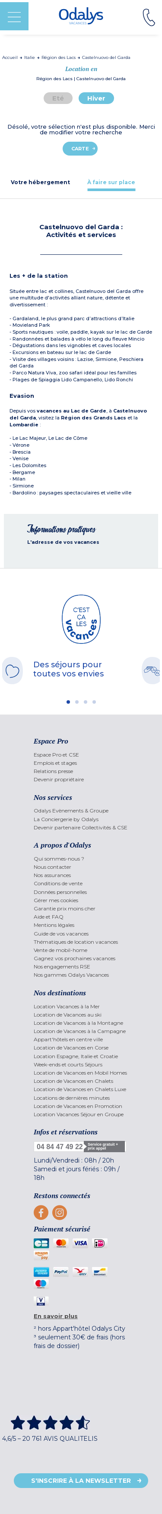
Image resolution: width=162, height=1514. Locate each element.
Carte (80, 149)
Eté (58, 98)
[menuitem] (81, 755)
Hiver (96, 98)
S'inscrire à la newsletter (81, 1481)
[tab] (40, 182)
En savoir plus (56, 1316)
